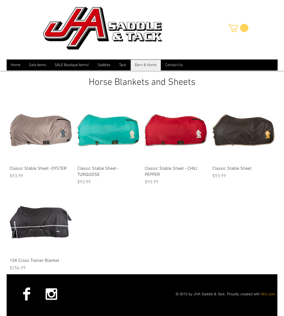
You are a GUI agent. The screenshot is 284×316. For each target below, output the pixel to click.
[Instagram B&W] (51, 294)
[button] (238, 28)
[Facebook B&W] (26, 294)
